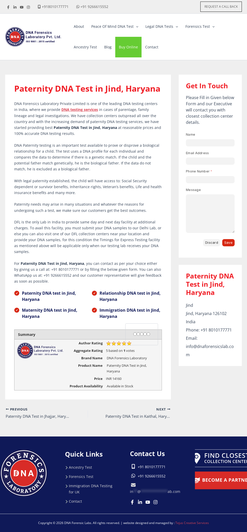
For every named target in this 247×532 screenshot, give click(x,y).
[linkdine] (15, 7)
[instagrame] (28, 7)
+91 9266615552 (94, 6)
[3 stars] (141, 334)
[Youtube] (147, 502)
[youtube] (21, 7)
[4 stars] (145, 334)
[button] (221, 7)
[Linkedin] (140, 502)
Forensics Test (81, 476)
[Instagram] (155, 502)
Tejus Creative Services (192, 523)
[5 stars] (148, 334)
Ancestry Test (80, 467)
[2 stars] (138, 334)
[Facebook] (8, 7)
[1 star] (135, 334)
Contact (75, 501)
